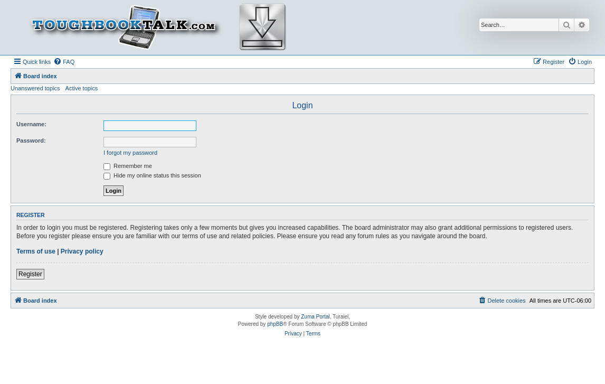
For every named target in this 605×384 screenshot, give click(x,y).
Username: (31, 124)
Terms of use (35, 251)
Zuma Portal (315, 317)
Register (30, 274)
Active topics (81, 88)
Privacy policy (82, 251)
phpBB (275, 324)
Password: (31, 140)
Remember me (127, 166)
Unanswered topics (35, 88)
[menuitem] (63, 61)
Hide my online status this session (152, 175)
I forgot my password (130, 152)
